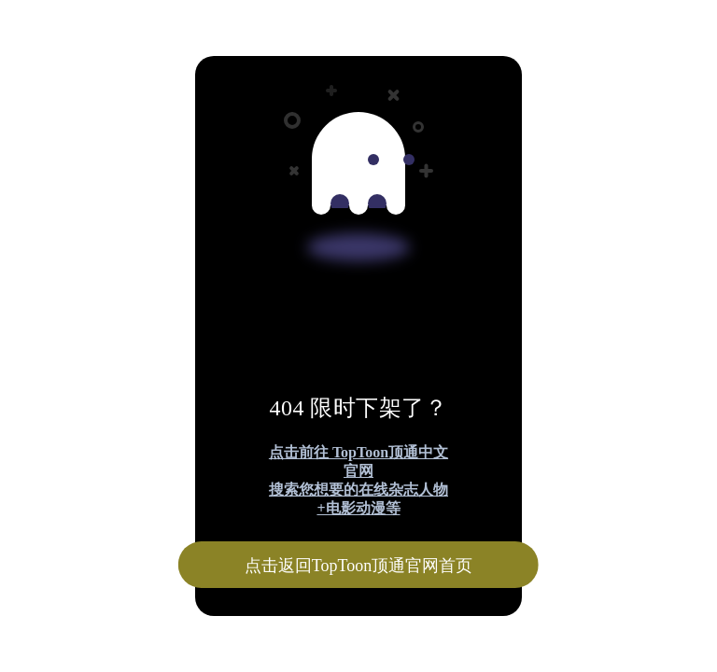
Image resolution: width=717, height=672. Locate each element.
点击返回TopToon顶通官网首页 (358, 565)
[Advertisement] (358, 138)
